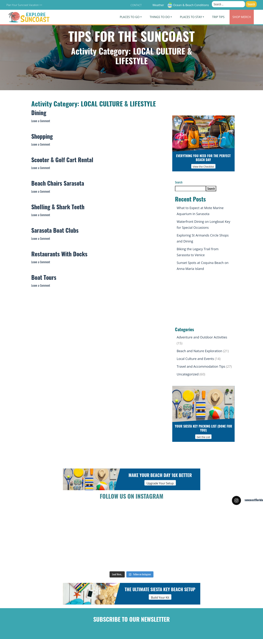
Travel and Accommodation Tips (201, 366)
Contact (136, 5)
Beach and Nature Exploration (199, 351)
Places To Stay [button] (191, 17)
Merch (241, 17)
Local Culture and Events (195, 358)
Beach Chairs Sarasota (57, 184)
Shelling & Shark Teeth (57, 208)
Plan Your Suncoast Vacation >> (24, 5)
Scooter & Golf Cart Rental (62, 161)
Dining (38, 114)
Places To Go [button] (129, 17)
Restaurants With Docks (59, 255)
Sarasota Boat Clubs (55, 231)
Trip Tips (218, 17)
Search (178, 182)
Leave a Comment (40, 121)
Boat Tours (43, 278)
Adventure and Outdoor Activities (202, 337)
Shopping (42, 137)
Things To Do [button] (160, 17)
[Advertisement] (203, 299)
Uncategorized (188, 374)
